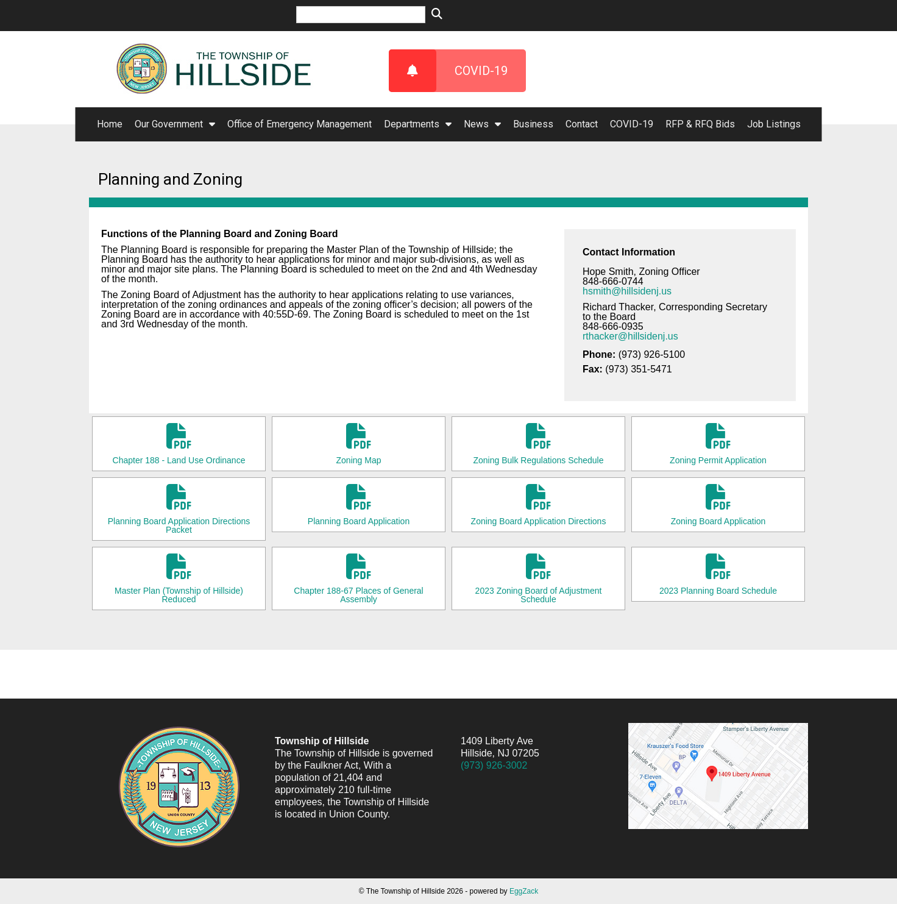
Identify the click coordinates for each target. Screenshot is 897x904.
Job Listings (774, 124)
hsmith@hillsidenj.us (627, 291)
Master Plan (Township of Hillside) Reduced (179, 578)
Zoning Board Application (718, 505)
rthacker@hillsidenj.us (630, 336)
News (482, 124)
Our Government (175, 124)
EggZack (523, 891)
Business (533, 124)
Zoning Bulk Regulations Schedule (538, 444)
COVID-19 (448, 70)
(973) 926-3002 (494, 765)
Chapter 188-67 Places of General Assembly (358, 578)
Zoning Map (358, 444)
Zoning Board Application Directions (538, 505)
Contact (582, 124)
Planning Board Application (358, 505)
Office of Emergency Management (299, 124)
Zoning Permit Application (718, 444)
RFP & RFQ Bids (700, 124)
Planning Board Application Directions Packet (179, 509)
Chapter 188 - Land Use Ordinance (179, 444)
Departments (418, 124)
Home (109, 124)
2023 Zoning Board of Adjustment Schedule (538, 578)
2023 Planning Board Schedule (718, 574)
